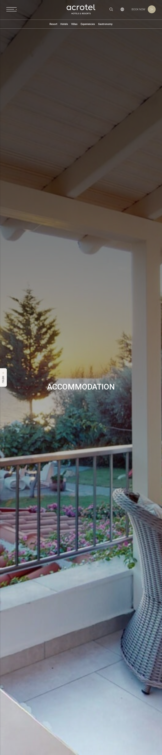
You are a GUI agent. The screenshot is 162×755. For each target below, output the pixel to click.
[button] (122, 9)
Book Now (144, 9)
